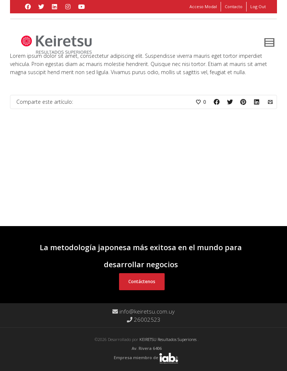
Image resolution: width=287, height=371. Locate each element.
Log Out (258, 6)
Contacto (234, 6)
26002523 (144, 319)
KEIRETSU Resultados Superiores (168, 339)
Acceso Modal (203, 6)
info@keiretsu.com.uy (143, 311)
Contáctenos (141, 281)
